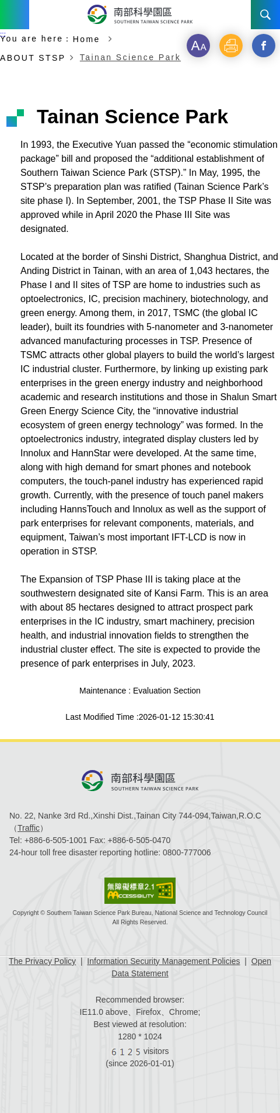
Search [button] (265, 14)
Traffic (29, 828)
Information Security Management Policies (163, 961)
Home (88, 38)
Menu (14, 14)
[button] (198, 45)
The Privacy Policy (42, 961)
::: (3, 34)
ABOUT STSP (32, 57)
